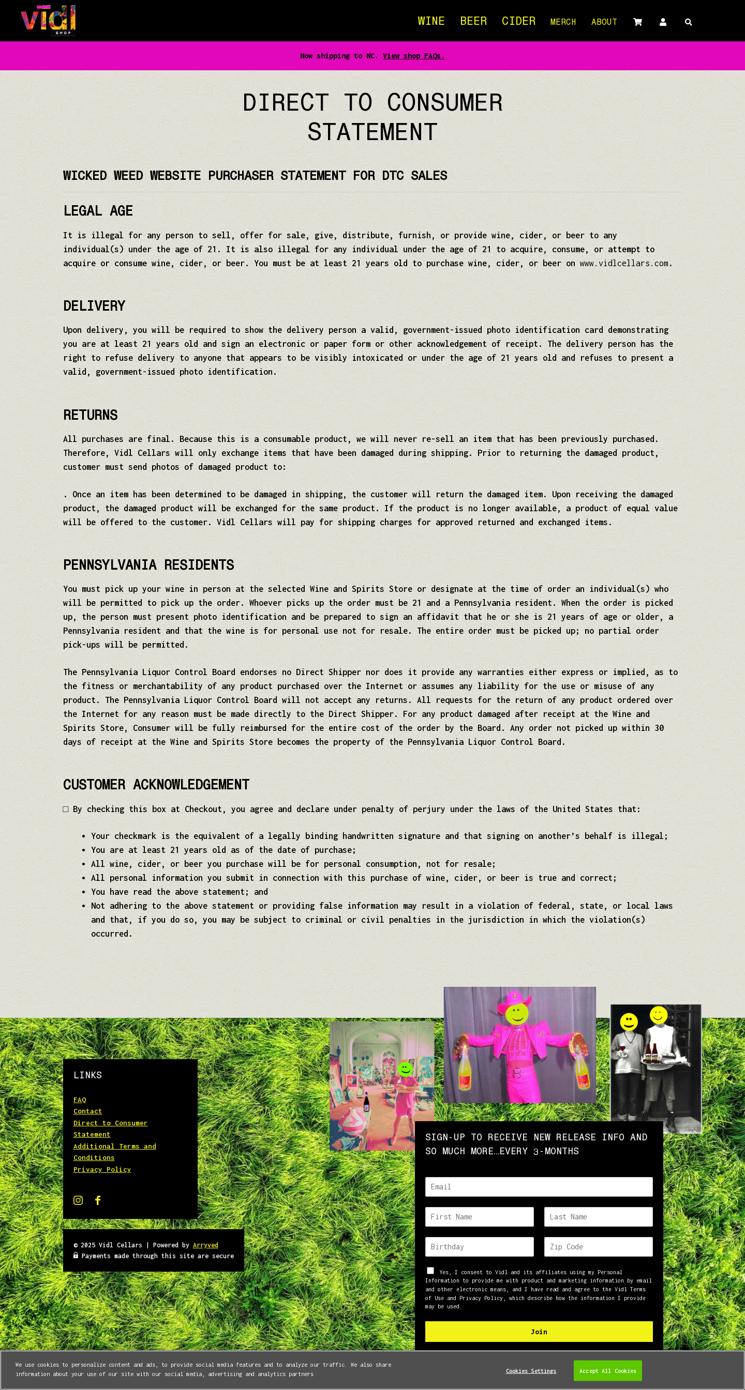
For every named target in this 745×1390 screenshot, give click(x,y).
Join (539, 1331)
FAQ (79, 1099)
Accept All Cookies (607, 1375)
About (604, 23)
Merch (563, 23)
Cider (518, 22)
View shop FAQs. (414, 55)
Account (662, 21)
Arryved (205, 1245)
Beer (473, 22)
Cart (637, 21)
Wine (431, 22)
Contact (87, 1111)
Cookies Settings (531, 1375)
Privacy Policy (102, 1169)
